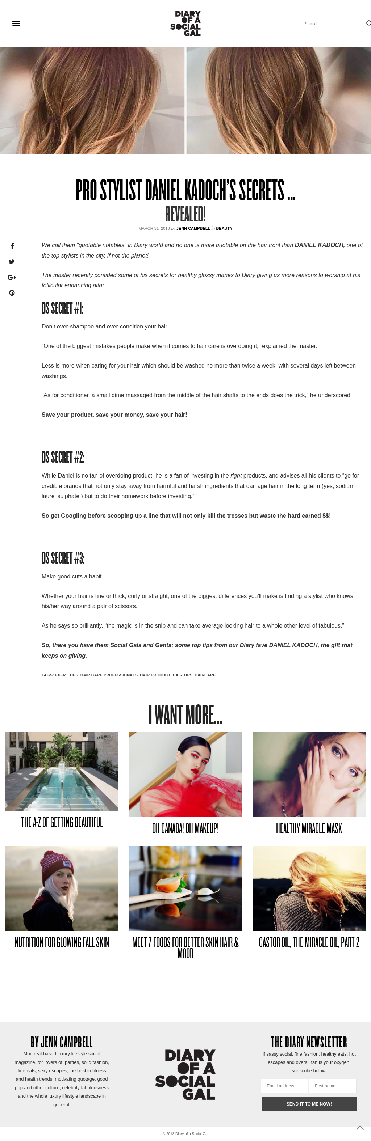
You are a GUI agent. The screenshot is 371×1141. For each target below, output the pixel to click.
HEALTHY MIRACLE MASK (309, 829)
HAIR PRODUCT (155, 675)
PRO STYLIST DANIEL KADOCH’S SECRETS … (186, 192)
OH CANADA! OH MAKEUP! (185, 829)
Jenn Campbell (193, 228)
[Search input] (333, 23)
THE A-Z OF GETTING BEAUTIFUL (62, 823)
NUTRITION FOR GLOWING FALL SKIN (61, 943)
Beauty (224, 228)
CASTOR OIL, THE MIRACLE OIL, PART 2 (309, 943)
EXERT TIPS (66, 675)
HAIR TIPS (182, 675)
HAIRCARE (205, 675)
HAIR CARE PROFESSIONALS (109, 675)
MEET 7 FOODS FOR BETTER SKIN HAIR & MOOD (185, 949)
